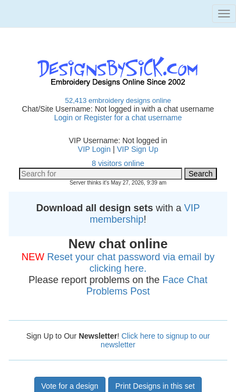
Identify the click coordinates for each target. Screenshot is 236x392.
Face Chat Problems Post (146, 285)
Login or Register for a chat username (118, 117)
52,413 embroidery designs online (118, 100)
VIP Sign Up (137, 149)
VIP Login (94, 149)
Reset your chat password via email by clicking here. (130, 263)
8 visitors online (118, 163)
